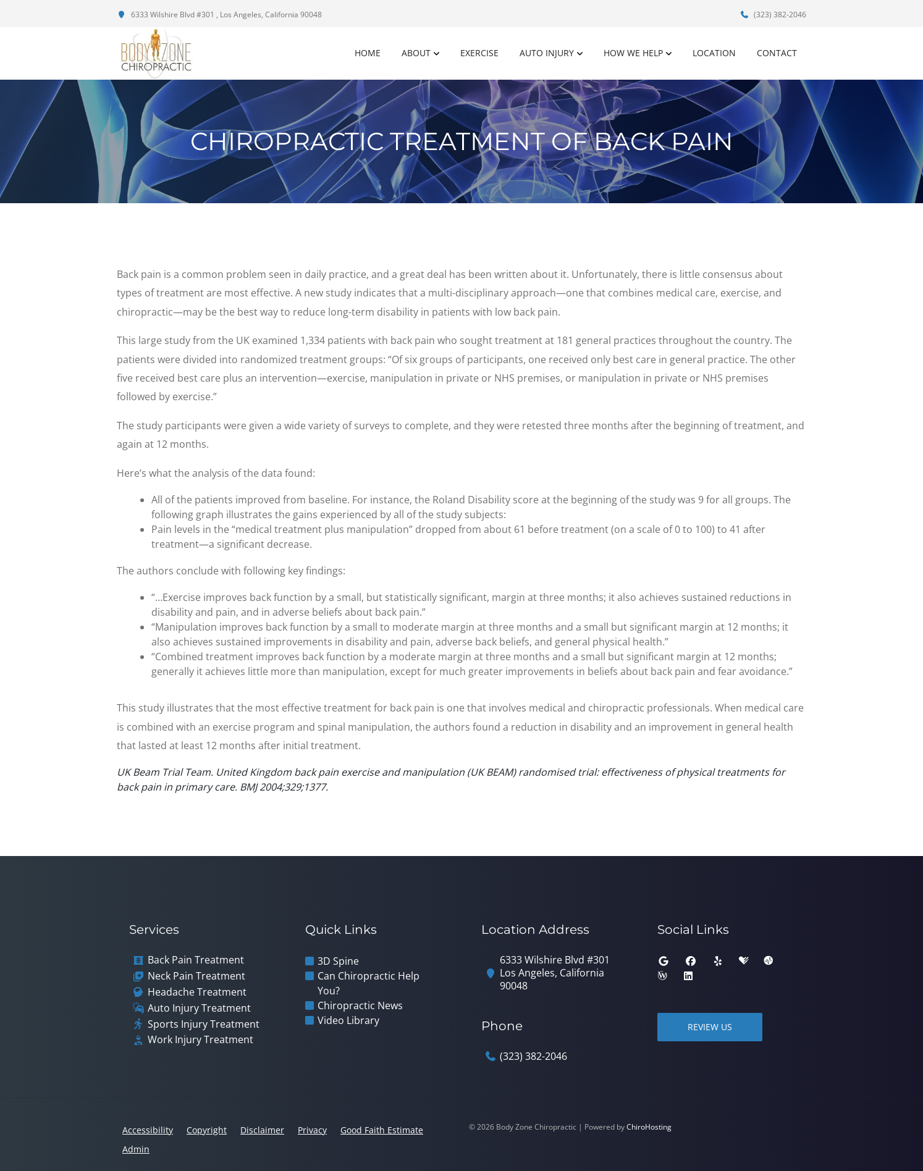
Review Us (710, 1027)
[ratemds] (768, 961)
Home (368, 53)
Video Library (348, 1020)
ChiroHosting (649, 1127)
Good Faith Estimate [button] (381, 1130)
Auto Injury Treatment (199, 1008)
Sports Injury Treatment (203, 1024)
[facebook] (691, 961)
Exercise (479, 53)
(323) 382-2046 (773, 14)
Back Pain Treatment (196, 960)
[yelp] (718, 961)
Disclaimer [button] (262, 1130)
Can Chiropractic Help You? (368, 983)
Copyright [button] (207, 1130)
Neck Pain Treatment (196, 976)
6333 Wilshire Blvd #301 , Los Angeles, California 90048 (219, 14)
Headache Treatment (197, 992)
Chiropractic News (360, 1005)
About (416, 53)
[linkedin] (688, 975)
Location (714, 53)
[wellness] (662, 975)
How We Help (633, 53)
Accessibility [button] (147, 1130)
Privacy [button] (312, 1130)
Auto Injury (547, 53)
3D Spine (338, 961)
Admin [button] (136, 1149)
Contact (777, 53)
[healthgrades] (744, 961)
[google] (663, 961)
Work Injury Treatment (200, 1039)
